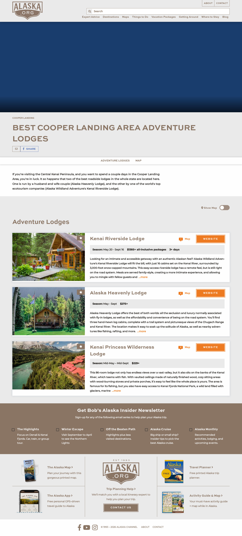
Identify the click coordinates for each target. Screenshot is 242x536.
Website (210, 239)
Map (138, 161)
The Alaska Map (60, 467)
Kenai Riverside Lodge (117, 238)
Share (29, 149)
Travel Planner (201, 467)
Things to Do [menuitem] (140, 17)
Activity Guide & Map (206, 495)
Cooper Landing (23, 118)
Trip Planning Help (121, 489)
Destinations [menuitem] (111, 17)
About (208, 3)
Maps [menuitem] (125, 17)
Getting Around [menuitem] (188, 17)
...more (143, 277)
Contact (222, 3)
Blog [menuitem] (225, 17)
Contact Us (121, 507)
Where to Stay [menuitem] (210, 17)
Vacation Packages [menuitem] (163, 17)
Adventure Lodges (115, 161)
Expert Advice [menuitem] (91, 17)
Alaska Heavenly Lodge (118, 293)
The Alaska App (60, 495)
